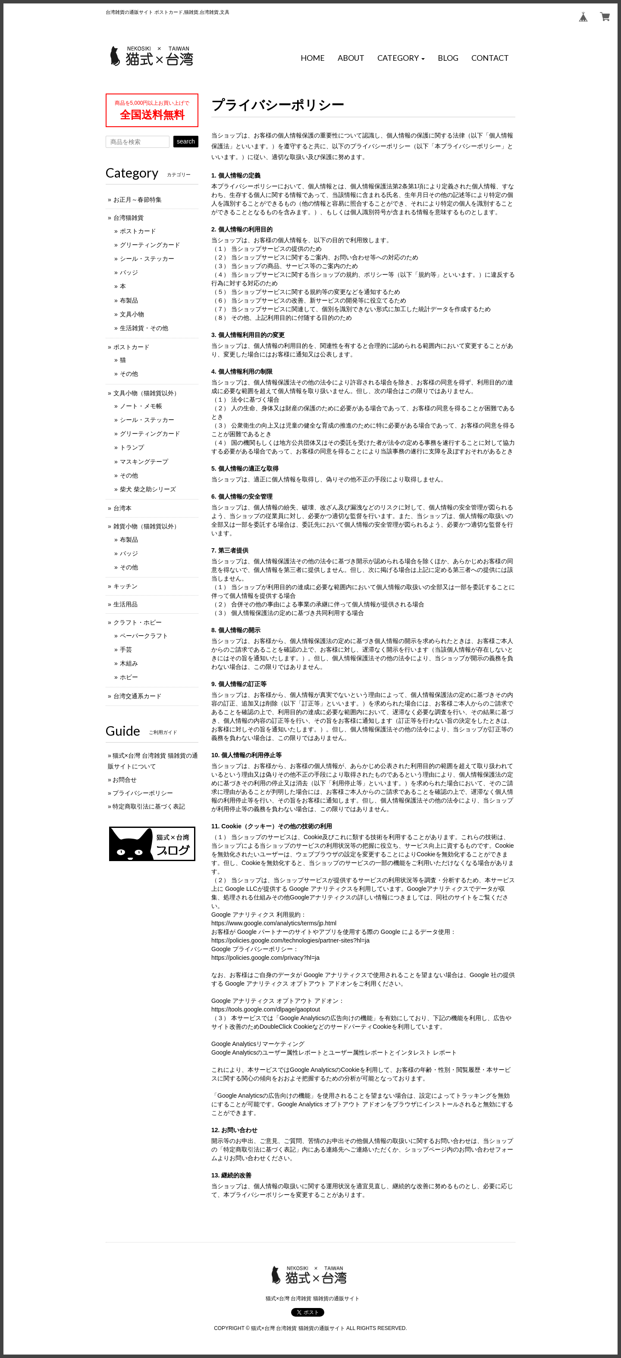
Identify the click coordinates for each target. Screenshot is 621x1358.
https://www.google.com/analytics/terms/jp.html (273, 923)
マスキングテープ (144, 461)
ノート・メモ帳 (141, 406)
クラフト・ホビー (137, 622)
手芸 (126, 649)
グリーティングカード (150, 244)
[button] (401, 58)
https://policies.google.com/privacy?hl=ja (265, 957)
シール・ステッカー (147, 258)
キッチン (125, 586)
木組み (129, 663)
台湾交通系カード (137, 696)
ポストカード (138, 231)
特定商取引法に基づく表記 (149, 806)
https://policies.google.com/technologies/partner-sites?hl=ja (290, 940)
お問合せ (125, 779)
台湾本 (122, 508)
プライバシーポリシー (143, 793)
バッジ (129, 272)
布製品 (129, 300)
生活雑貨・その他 (144, 328)
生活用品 (125, 604)
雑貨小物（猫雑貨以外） (146, 526)
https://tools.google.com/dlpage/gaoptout (265, 1009)
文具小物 (132, 314)
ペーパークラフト (144, 635)
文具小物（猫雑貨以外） (146, 393)
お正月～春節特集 (137, 199)
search (186, 141)
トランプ (132, 447)
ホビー (129, 677)
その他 (129, 373)
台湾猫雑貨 (128, 217)
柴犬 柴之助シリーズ (148, 489)
